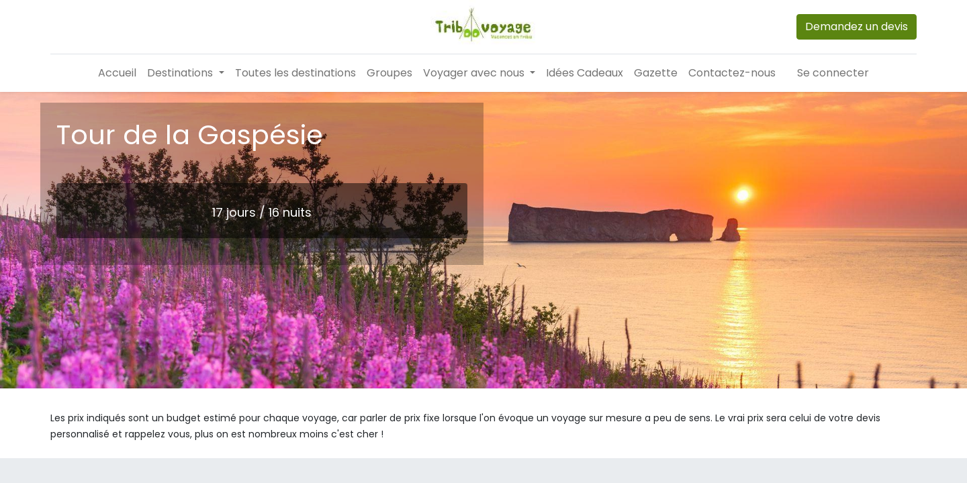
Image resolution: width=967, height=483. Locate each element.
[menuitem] (117, 73)
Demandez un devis (856, 26)
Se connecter (833, 72)
